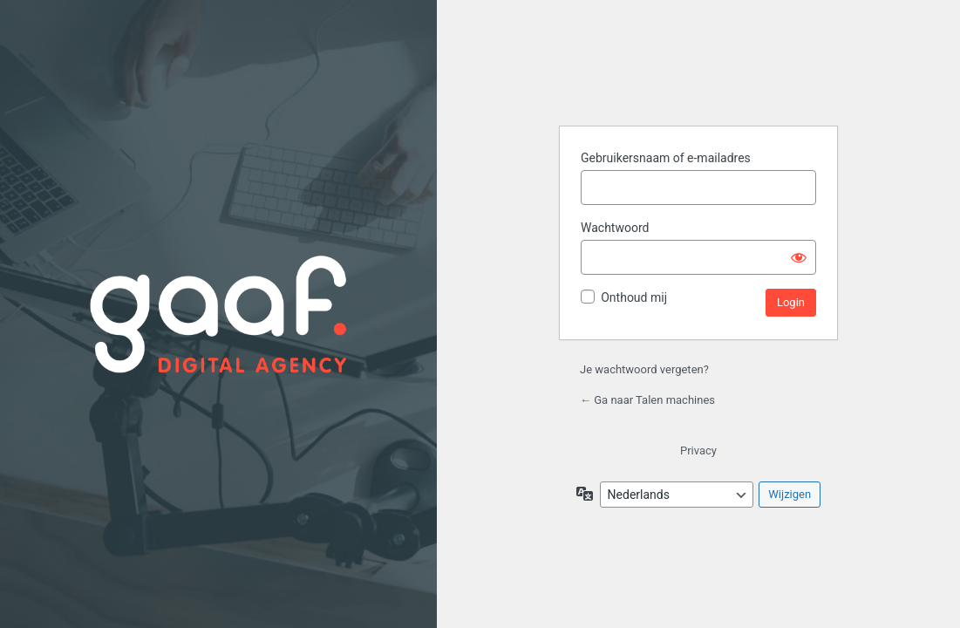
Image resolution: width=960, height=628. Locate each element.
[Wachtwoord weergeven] (798, 257)
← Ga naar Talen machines (647, 399)
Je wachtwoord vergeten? (644, 369)
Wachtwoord (615, 228)
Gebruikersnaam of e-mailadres (666, 158)
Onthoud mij (634, 297)
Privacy (698, 450)
